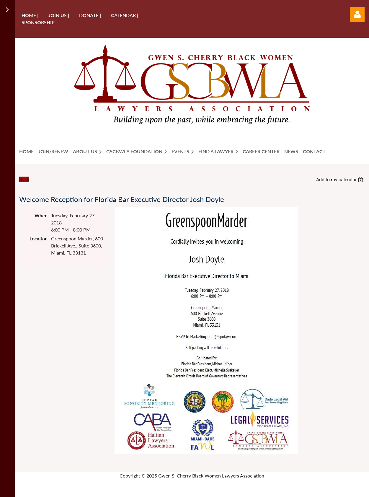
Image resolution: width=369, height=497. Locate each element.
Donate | (90, 15)
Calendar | (124, 15)
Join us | (58, 15)
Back (24, 179)
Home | (30, 15)
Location (39, 238)
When (41, 215)
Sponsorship (38, 22)
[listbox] (340, 179)
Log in (357, 14)
